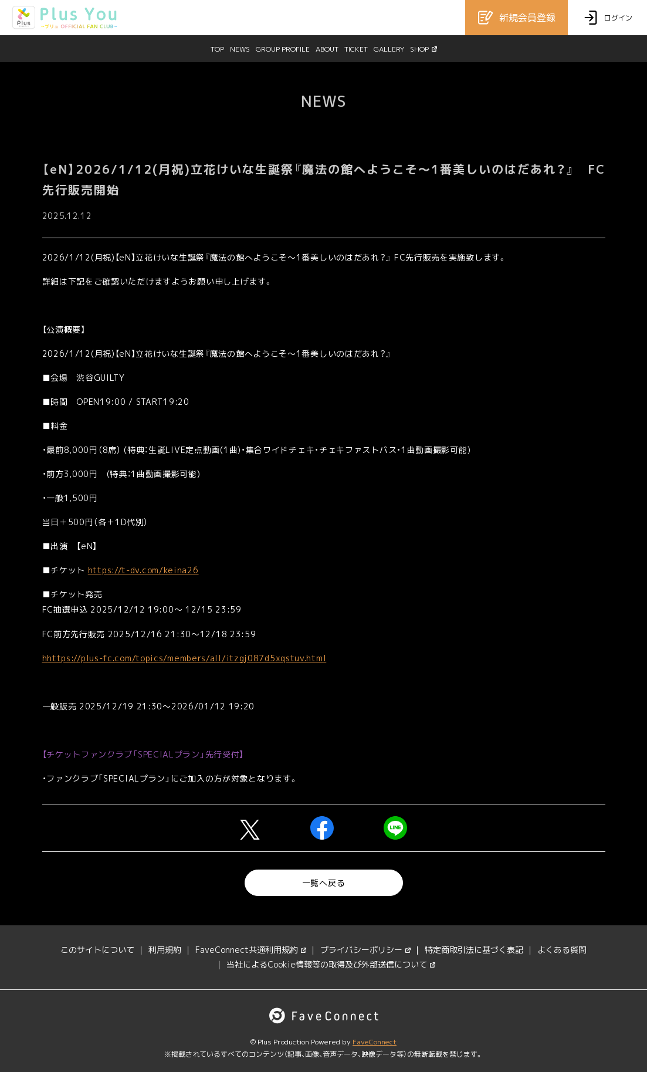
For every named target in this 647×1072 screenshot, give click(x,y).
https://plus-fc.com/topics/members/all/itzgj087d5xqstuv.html (186, 658)
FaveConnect (375, 1042)
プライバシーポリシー (365, 949)
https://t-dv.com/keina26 (143, 570)
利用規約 (164, 949)
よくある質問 (562, 949)
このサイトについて (97, 949)
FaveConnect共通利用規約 (250, 949)
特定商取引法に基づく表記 (474, 949)
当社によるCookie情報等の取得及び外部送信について (330, 964)
